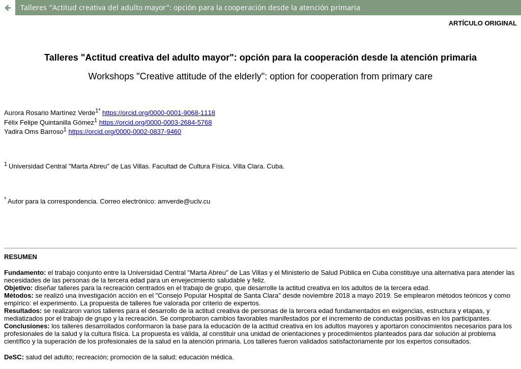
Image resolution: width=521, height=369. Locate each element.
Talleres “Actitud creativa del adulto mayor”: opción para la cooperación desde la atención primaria (190, 7)
